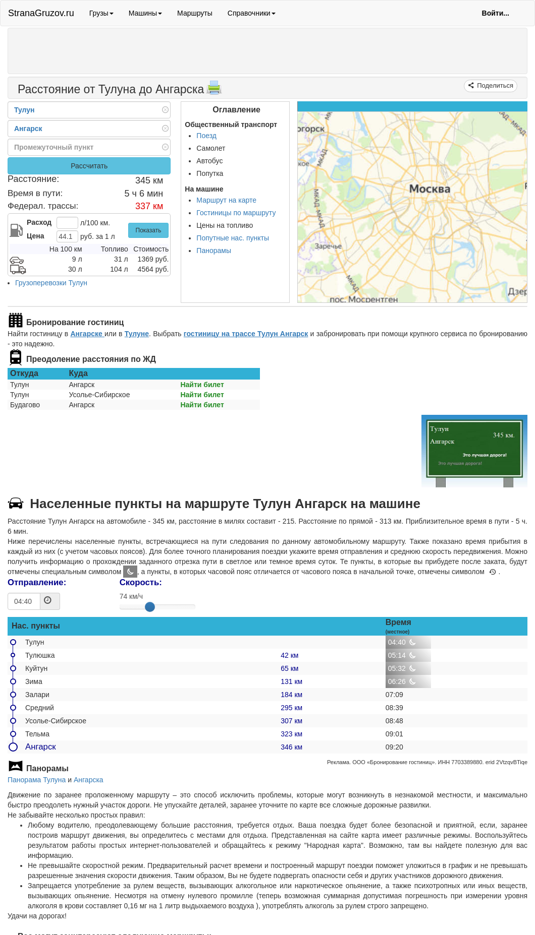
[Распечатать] (214, 91)
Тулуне (137, 334)
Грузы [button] (101, 13)
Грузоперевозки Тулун (51, 283)
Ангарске (87, 334)
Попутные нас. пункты (232, 238)
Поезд (206, 136)
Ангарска (88, 780)
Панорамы (213, 250)
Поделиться (494, 85)
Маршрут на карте (226, 200)
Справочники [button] (252, 13)
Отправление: (37, 582)
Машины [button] (145, 13)
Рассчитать (89, 166)
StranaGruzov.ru (41, 13)
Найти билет (202, 385)
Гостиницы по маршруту (236, 213)
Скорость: (141, 582)
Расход (39, 222)
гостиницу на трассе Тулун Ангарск (246, 334)
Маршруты (194, 13)
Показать (149, 230)
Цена (35, 236)
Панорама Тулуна (37, 780)
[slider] (150, 607)
